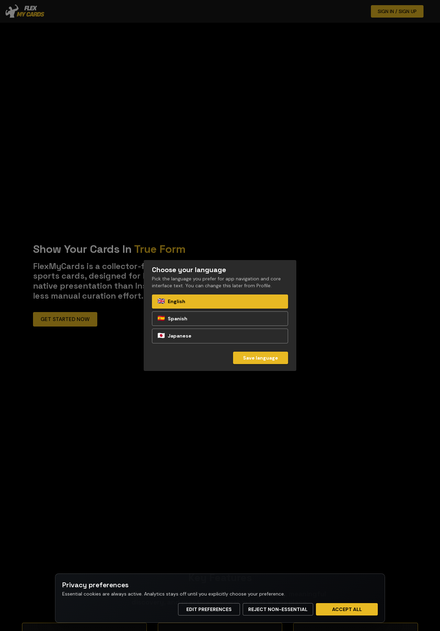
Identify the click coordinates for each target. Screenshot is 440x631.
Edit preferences (209, 609)
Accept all (347, 609)
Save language (260, 358)
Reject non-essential (278, 609)
